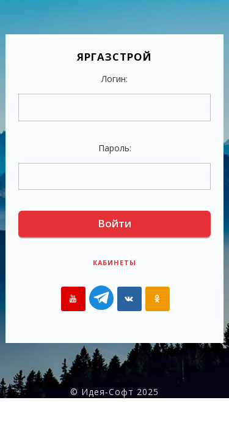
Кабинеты (114, 262)
